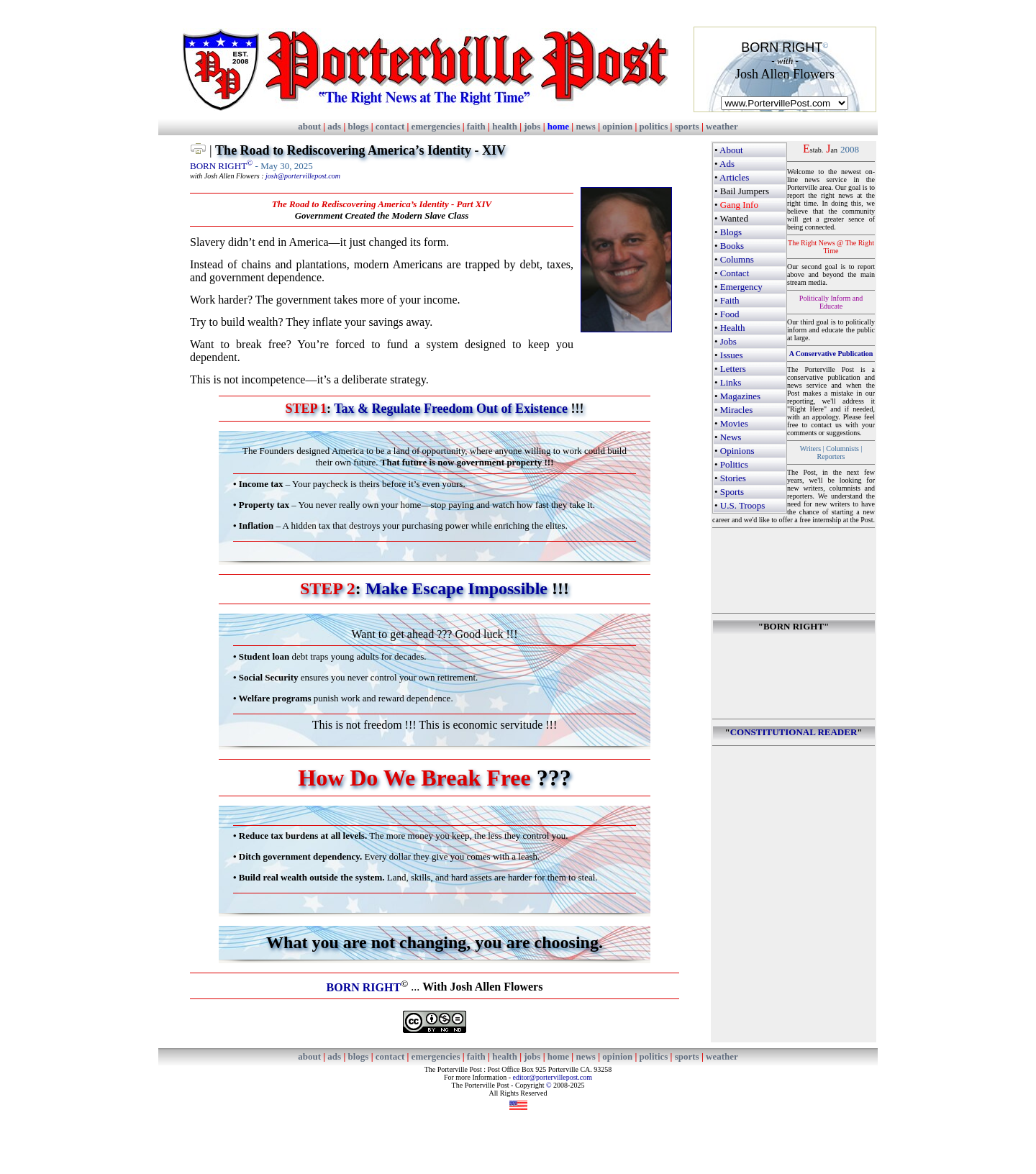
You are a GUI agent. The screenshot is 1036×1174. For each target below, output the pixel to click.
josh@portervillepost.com (302, 176)
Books (732, 245)
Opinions (737, 450)
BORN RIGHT (221, 165)
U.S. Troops (742, 505)
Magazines (740, 396)
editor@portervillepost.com (552, 1077)
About (731, 150)
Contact (734, 273)
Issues (731, 355)
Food (730, 314)
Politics (734, 464)
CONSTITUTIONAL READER (794, 732)
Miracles (736, 409)
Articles (734, 177)
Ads (727, 163)
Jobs (728, 341)
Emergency (741, 286)
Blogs (731, 232)
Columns (737, 259)
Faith (730, 300)
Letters (733, 368)
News (731, 437)
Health (732, 327)
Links (731, 382)
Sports (732, 491)
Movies (734, 423)
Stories (733, 478)
